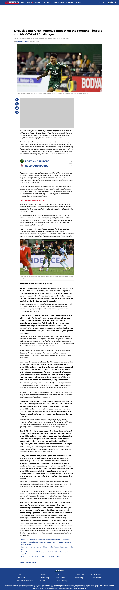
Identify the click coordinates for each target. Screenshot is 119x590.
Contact (58, 574)
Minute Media (12, 585)
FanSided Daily (96, 574)
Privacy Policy (44, 578)
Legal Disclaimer (96, 578)
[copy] (17, 112)
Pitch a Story (21, 578)
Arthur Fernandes (22, 41)
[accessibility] (115, 2)
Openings (43, 574)
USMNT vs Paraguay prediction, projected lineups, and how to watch (45, 539)
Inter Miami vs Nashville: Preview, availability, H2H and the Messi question (44, 553)
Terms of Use (60, 578)
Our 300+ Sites (79, 574)
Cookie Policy (78, 578)
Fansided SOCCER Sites (73, 2)
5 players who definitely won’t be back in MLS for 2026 (40, 557)
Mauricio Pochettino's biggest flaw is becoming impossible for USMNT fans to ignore (46, 543)
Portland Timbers (31, 562)
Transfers (56, 2)
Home (22, 562)
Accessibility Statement (25, 581)
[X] (103, 2)
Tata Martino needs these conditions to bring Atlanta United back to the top (47, 548)
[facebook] (99, 2)
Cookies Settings (61, 581)
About (62, 2)
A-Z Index (43, 581)
